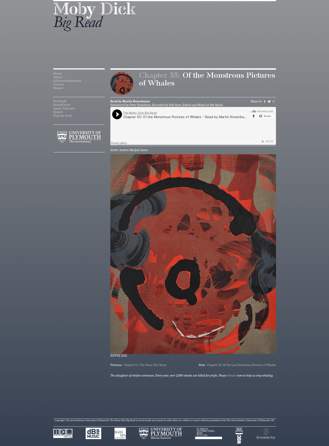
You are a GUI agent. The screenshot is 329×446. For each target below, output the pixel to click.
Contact (58, 84)
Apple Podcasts (64, 108)
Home (57, 73)
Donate (58, 88)
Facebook (60, 101)
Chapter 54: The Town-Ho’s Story (145, 365)
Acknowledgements (67, 81)
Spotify (58, 112)
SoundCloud (61, 105)
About (57, 77)
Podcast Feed (62, 116)
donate (231, 375)
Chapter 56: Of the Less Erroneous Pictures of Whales (241, 365)
